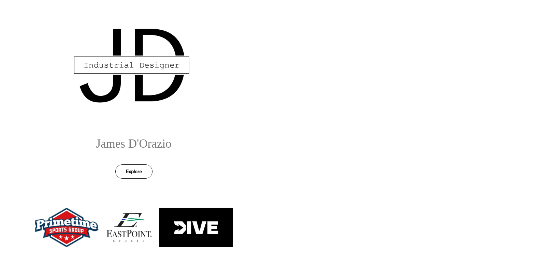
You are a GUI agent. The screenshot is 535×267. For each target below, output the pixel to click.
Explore (134, 171)
